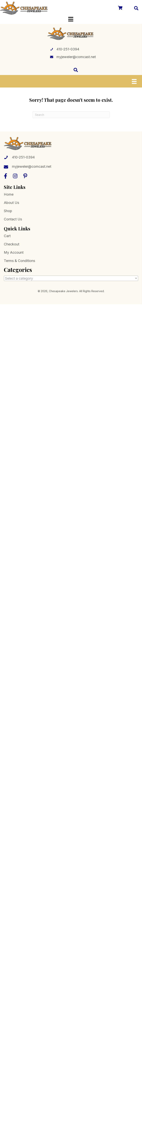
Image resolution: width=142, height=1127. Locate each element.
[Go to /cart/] (120, 8)
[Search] (71, 114)
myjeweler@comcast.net (76, 57)
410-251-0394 (67, 49)
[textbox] (71, 278)
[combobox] (71, 278)
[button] (5, 175)
